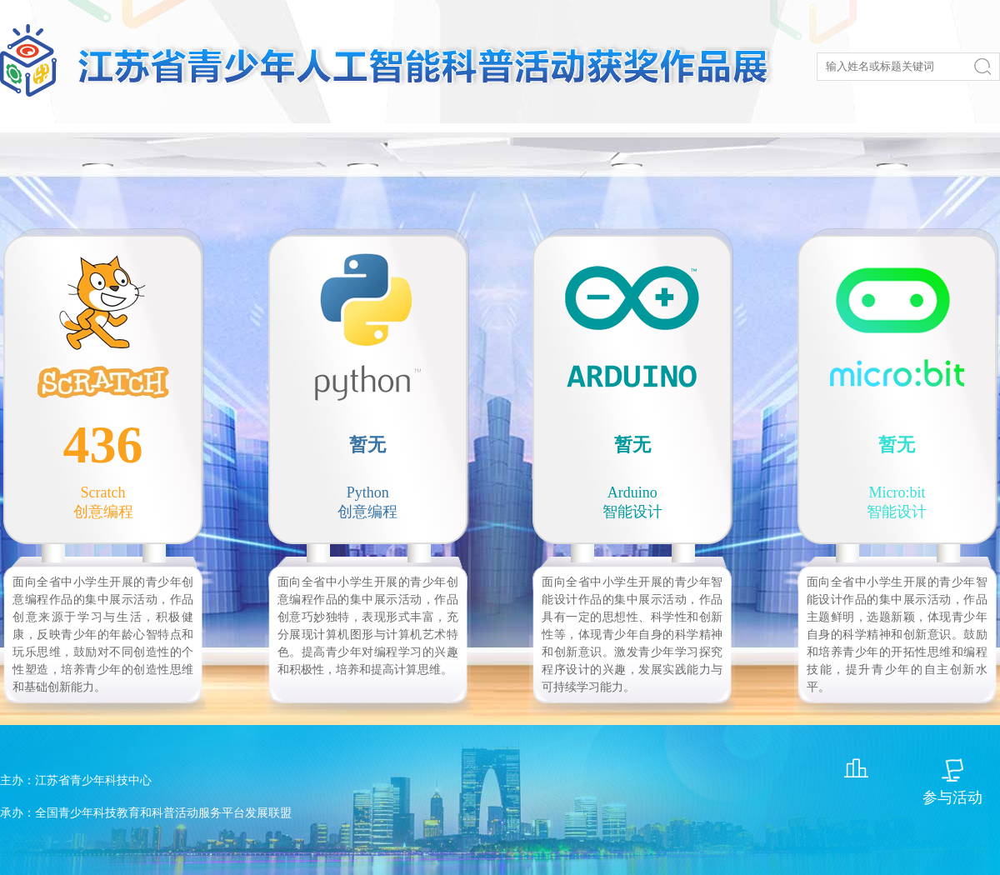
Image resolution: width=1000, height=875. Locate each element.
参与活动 (952, 797)
